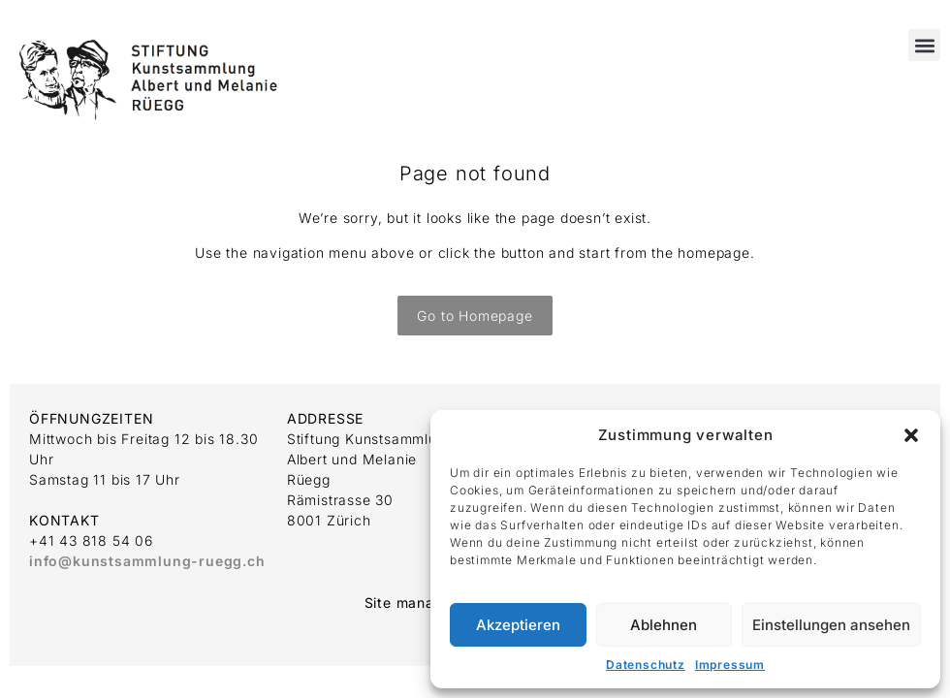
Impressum (730, 664)
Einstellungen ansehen (831, 625)
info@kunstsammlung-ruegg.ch (147, 561)
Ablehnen (663, 625)
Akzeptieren (518, 625)
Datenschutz (645, 664)
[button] (911, 435)
